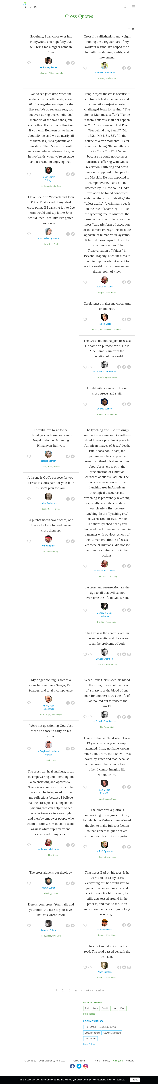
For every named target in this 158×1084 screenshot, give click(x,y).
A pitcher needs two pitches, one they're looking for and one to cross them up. (51, 525)
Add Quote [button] (118, 1060)
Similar (105, 576)
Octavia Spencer (92, 1033)
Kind (51, 244)
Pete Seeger (56, 715)
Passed (113, 977)
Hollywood (43, 73)
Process (101, 935)
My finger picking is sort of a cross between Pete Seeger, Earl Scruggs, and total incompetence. (50, 685)
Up (45, 551)
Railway (56, 466)
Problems (106, 664)
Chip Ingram (90, 1038)
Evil (98, 622)
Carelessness (105, 329)
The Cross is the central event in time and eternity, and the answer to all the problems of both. (107, 638)
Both (59, 186)
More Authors (89, 1044)
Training (101, 78)
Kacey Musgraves (107, 1027)
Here (43, 936)
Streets (100, 414)
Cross (107, 292)
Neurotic (113, 414)
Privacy (106, 1060)
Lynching (113, 576)
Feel (56, 244)
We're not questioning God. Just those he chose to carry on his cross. (51, 731)
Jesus (114, 377)
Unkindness (117, 329)
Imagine (106, 799)
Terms (97, 1060)
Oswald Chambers (112, 1033)
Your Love (56, 936)
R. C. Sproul (90, 1027)
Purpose (107, 377)
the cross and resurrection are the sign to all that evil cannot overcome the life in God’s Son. (107, 592)
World (99, 377)
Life (102, 727)
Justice (112, 857)
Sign (103, 622)
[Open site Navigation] (133, 7)
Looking (54, 551)
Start (108, 935)
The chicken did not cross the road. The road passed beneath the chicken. (107, 951)
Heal (50, 855)
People (101, 292)
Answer (114, 664)
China (51, 73)
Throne (56, 509)
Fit (115, 78)
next (98, 990)
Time (98, 664)
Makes (95, 329)
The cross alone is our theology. (51, 872)
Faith (44, 509)
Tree (99, 576)
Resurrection (111, 622)
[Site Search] (125, 7)
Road (99, 977)
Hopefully (59, 73)
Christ (113, 799)
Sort (42, 715)
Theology (48, 893)
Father (105, 857)
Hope (100, 799)
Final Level (61, 1060)
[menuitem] (129, 29)
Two (49, 551)
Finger (47, 715)
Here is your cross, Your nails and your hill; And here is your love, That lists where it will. (51, 909)
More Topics (89, 1014)
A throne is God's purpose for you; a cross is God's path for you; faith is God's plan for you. (50, 483)
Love (46, 244)
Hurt (45, 855)
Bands (53, 186)
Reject (113, 292)
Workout (109, 78)
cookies (35, 1079)
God (48, 760)
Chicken (106, 977)
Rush (113, 935)
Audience (45, 186)
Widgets (130, 1060)
